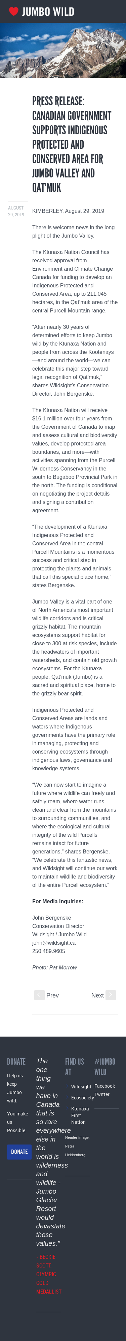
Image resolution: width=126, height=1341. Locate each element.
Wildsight (81, 1086)
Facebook (104, 1086)
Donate (19, 1152)
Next (103, 995)
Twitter (102, 1094)
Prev (46, 995)
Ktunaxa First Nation (80, 1115)
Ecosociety (82, 1097)
